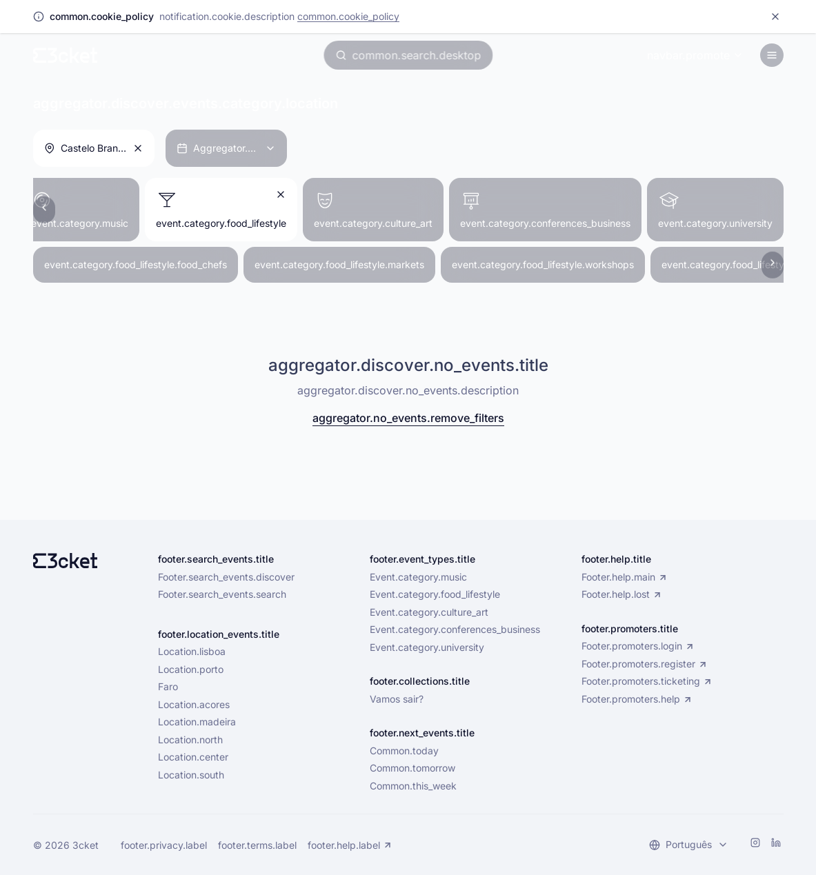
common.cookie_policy (348, 16)
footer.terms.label (257, 845)
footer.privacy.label (164, 845)
